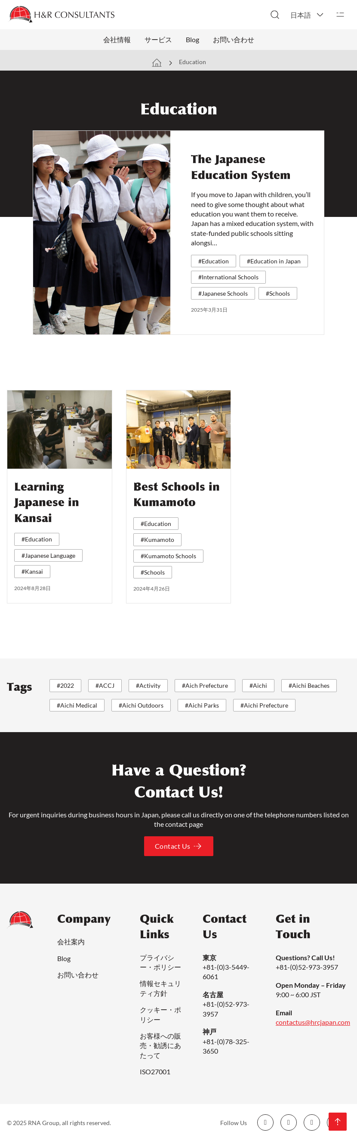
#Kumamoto (157, 539)
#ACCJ (104, 685)
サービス (158, 39)
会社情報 (117, 39)
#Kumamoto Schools (168, 556)
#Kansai (32, 571)
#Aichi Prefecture (264, 705)
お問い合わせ (233, 39)
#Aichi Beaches (309, 685)
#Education (213, 261)
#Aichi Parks (202, 705)
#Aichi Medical (77, 705)
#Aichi (258, 685)
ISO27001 (155, 1071)
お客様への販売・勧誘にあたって (160, 1045)
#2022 (65, 685)
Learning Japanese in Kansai (46, 502)
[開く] (340, 14)
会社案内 (71, 941)
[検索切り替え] (274, 14)
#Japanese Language (48, 555)
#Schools (278, 293)
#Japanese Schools (223, 293)
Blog (192, 39)
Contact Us (179, 846)
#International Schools (228, 277)
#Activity (148, 685)
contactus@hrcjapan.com (313, 1022)
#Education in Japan (274, 261)
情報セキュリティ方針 (160, 988)
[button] (307, 14)
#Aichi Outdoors (141, 705)
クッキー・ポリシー (160, 1014)
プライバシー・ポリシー (160, 962)
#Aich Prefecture (205, 685)
